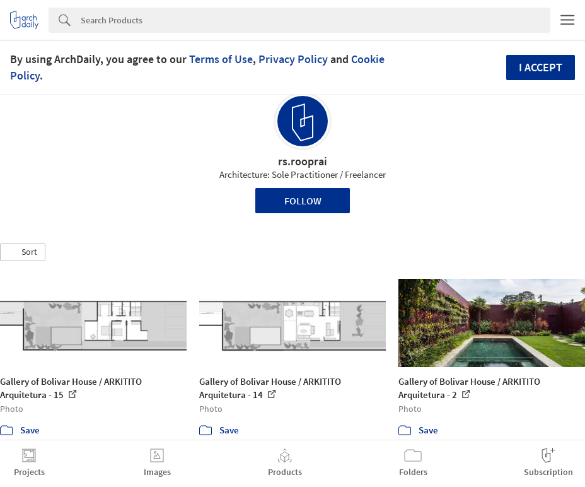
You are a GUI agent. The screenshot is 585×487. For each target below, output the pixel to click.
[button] (22, 252)
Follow (302, 200)
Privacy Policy (293, 59)
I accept (540, 67)
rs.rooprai (302, 161)
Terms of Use (221, 59)
